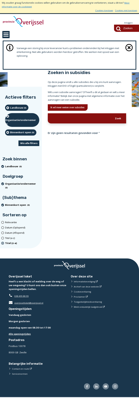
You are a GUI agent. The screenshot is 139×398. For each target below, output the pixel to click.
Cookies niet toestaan (125, 10)
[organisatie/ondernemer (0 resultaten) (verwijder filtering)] (22, 120)
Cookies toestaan (101, 10)
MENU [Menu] (6, 34)
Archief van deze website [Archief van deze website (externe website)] (88, 286)
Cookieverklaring (83, 291)
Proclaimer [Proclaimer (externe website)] (80, 296)
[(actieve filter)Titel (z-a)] (22, 243)
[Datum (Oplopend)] (22, 227)
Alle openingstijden (21, 334)
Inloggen (128, 22)
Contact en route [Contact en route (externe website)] (21, 368)
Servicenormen (20, 374)
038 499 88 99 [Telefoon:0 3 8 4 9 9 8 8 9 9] (22, 296)
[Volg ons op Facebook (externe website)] (84, 387)
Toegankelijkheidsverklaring (89, 302)
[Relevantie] (22, 222)
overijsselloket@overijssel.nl (27, 303)
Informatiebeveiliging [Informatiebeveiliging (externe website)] (85, 281)
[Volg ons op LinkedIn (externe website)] (94, 387)
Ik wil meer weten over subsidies (71, 108)
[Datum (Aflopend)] (22, 233)
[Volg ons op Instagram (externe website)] (114, 387)
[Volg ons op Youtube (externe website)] (104, 387)
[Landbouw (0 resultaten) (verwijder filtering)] (16, 108)
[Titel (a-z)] (22, 238)
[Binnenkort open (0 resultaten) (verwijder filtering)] (20, 133)
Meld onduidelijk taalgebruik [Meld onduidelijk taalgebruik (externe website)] (89, 307)
